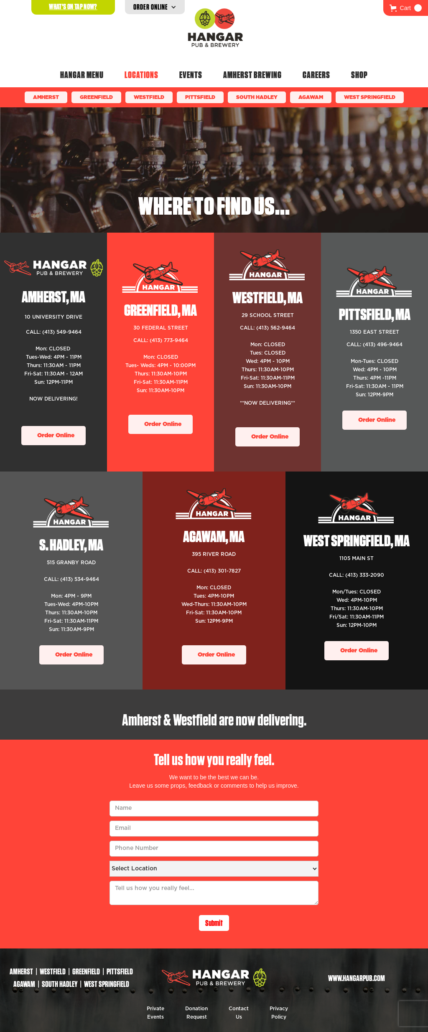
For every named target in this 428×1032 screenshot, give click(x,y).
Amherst (46, 97)
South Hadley (257, 97)
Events (190, 74)
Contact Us (239, 1012)
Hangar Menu (82, 74)
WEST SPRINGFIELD (369, 97)
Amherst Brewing (252, 74)
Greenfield (96, 97)
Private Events (155, 1012)
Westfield (149, 97)
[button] (405, 8)
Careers (316, 74)
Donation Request (196, 1012)
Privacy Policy (279, 1012)
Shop (359, 74)
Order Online (55, 436)
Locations (141, 74)
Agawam (310, 97)
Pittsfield (200, 97)
